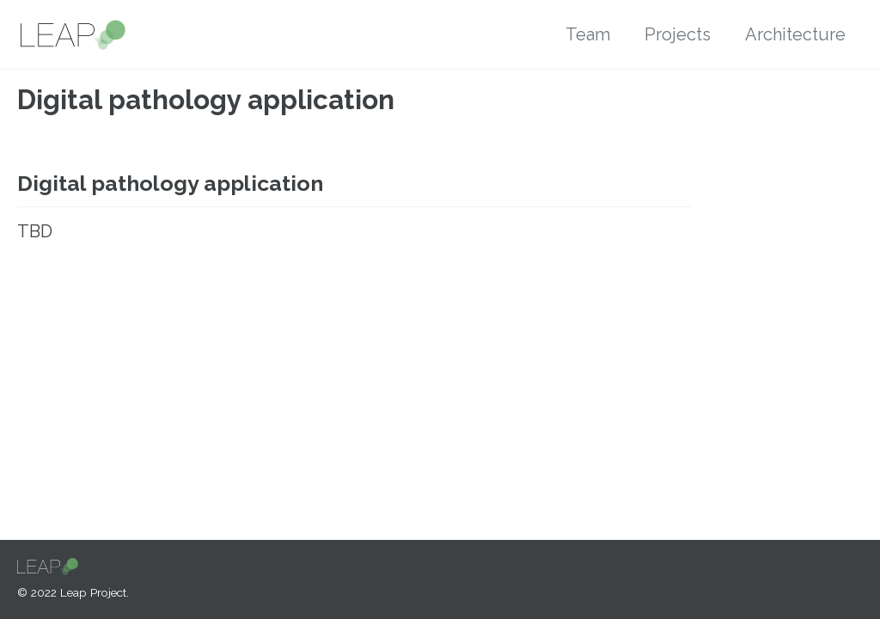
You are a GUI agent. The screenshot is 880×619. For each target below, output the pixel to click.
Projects (678, 34)
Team (587, 34)
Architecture (795, 34)
